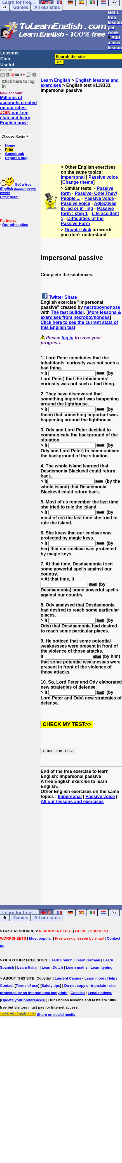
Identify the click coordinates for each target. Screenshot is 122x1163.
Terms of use (27, 985)
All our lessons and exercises (72, 801)
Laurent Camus (68, 978)
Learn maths (77, 967)
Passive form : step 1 (87, 211)
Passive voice (103, 177)
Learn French (61, 960)
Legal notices (99, 993)
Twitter (56, 297)
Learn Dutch (52, 967)
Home (10, 145)
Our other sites (15, 225)
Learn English (55, 80)
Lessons (9, 53)
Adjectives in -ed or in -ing (88, 206)
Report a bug (16, 158)
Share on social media (56, 1014)
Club (5, 58)
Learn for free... (18, 912)
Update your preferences (22, 1000)
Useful (7, 64)
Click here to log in (18, 83)
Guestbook (14, 154)
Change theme (77, 182)
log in (68, 337)
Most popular (40, 938)
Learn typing (101, 967)
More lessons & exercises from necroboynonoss (81, 315)
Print (9, 149)
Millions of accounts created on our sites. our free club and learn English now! (18, 110)
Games (20, 7)
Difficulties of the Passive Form (82, 221)
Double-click (78, 229)
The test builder (67, 312)
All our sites (47, 7)
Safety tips (51, 985)
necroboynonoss (102, 307)
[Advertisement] (81, 121)
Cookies (78, 993)
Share (71, 297)
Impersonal (73, 177)
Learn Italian (28, 967)
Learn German (88, 960)
